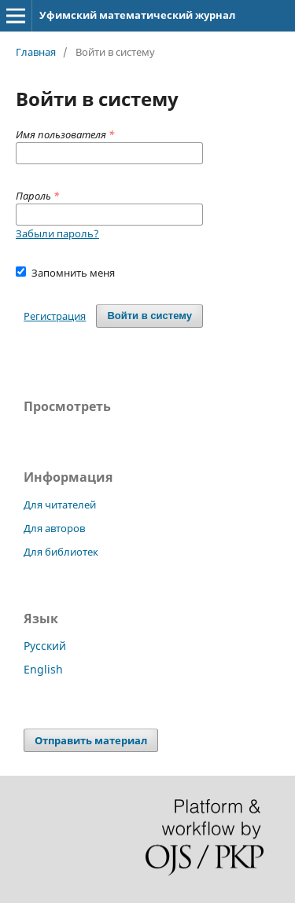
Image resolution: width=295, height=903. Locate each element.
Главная (36, 52)
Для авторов (54, 528)
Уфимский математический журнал (137, 15)
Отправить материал (91, 740)
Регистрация (55, 316)
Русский (45, 645)
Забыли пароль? (57, 233)
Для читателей (60, 504)
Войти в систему (149, 315)
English (43, 669)
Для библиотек (61, 552)
